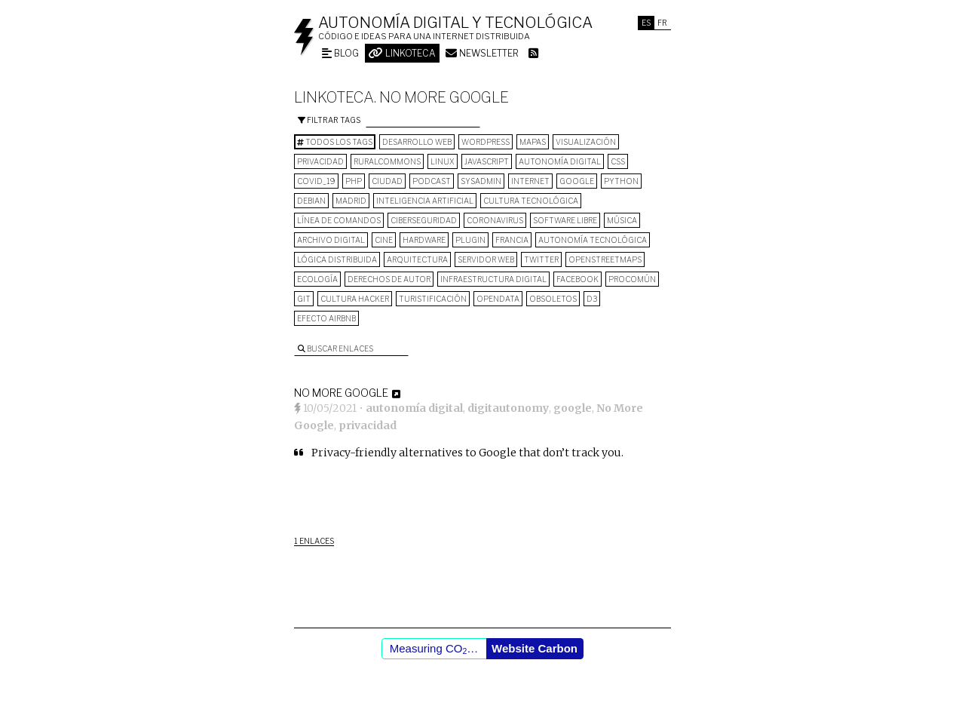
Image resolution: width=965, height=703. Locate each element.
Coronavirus (495, 220)
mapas (532, 141)
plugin (470, 239)
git (304, 298)
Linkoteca (402, 53)
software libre (565, 220)
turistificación (433, 298)
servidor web (486, 259)
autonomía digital (560, 161)
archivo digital (331, 239)
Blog (340, 53)
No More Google (341, 392)
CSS (618, 161)
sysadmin (481, 181)
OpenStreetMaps (605, 259)
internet (530, 181)
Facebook (577, 279)
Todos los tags (334, 141)
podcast (431, 181)
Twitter (541, 259)
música (622, 220)
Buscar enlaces (335, 348)
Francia (511, 239)
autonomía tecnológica (592, 239)
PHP (353, 181)
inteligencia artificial (424, 200)
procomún (632, 279)
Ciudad (387, 181)
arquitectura (417, 259)
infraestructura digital (493, 279)
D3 (592, 298)
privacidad (320, 161)
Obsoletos (553, 298)
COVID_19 (316, 181)
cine (384, 239)
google (576, 181)
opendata (497, 298)
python (621, 181)
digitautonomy (508, 408)
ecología (317, 279)
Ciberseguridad (424, 220)
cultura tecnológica (530, 200)
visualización (586, 141)
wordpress (485, 141)
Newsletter (482, 53)
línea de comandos (339, 220)
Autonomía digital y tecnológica (455, 23)
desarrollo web (417, 141)
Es (646, 22)
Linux (442, 161)
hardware (424, 239)
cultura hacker (354, 298)
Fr (662, 22)
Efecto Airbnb (326, 318)
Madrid (350, 200)
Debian (311, 200)
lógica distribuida (337, 259)
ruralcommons (387, 161)
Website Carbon (534, 648)
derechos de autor (389, 279)
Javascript (486, 161)
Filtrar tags (329, 119)
